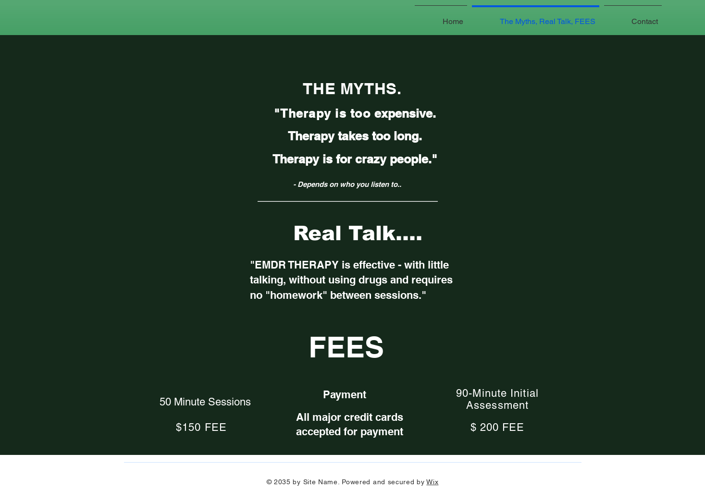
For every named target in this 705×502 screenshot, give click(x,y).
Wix (432, 482)
